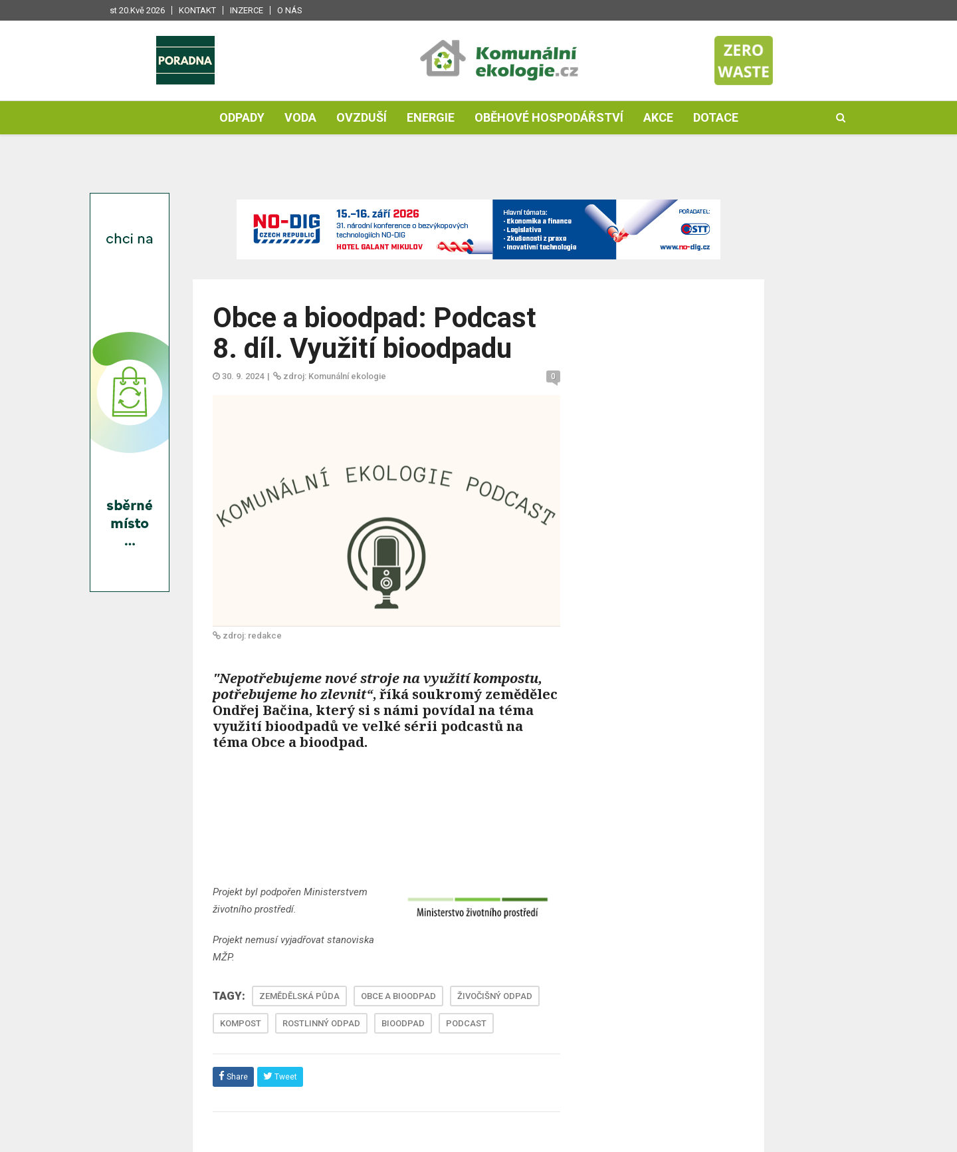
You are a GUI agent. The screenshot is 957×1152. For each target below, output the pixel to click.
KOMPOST (240, 1023)
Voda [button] (300, 117)
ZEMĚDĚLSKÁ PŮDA (299, 996)
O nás (289, 10)
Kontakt (197, 10)
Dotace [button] (715, 117)
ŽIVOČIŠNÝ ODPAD (494, 996)
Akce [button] (658, 117)
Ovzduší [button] (361, 117)
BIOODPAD (403, 1023)
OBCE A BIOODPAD (398, 996)
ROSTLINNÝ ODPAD (321, 1023)
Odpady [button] (242, 117)
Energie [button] (431, 117)
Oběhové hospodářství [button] (549, 117)
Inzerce (246, 10)
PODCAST (466, 1023)
